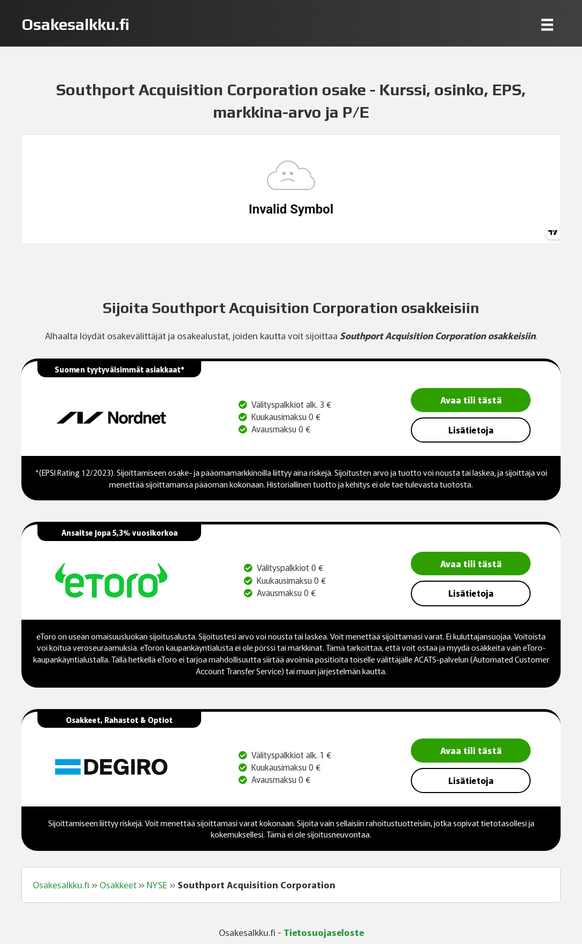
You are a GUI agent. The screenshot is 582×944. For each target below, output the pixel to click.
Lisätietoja (471, 429)
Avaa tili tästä (471, 399)
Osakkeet (117, 884)
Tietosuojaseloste (324, 932)
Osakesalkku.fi (61, 884)
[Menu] (547, 24)
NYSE (157, 884)
